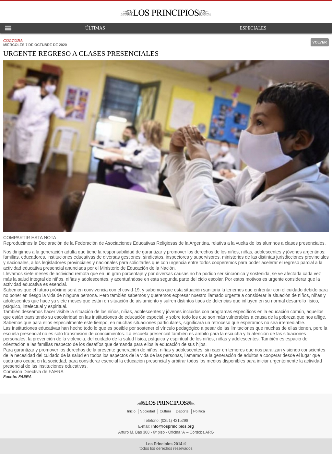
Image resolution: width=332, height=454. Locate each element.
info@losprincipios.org (172, 426)
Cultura (165, 411)
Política (199, 411)
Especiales (253, 28)
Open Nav (8, 28)
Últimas (95, 28)
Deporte (182, 411)
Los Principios (166, 12)
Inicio (131, 411)
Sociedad (147, 411)
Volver (320, 42)
